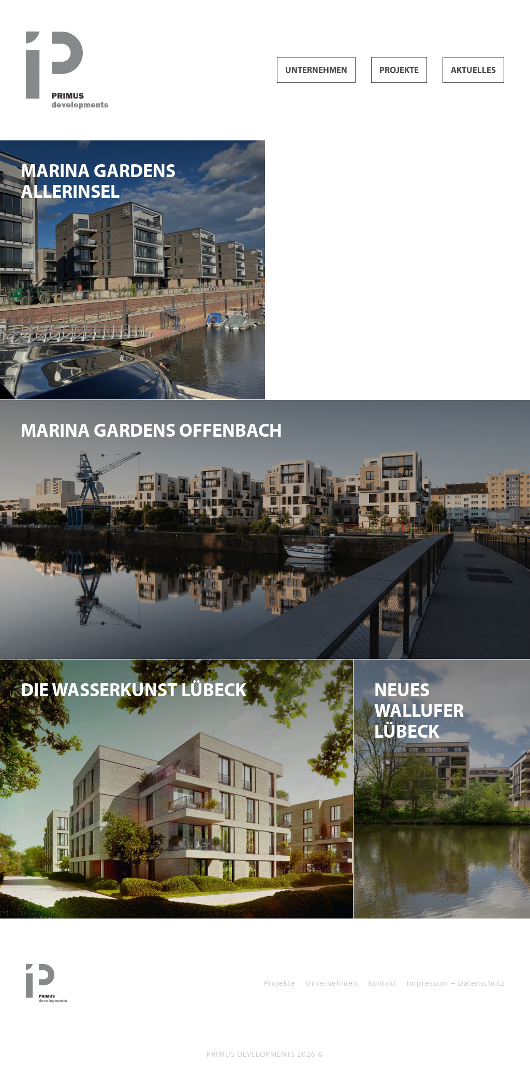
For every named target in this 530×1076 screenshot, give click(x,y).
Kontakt (382, 983)
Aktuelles (473, 70)
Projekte (399, 70)
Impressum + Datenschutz (455, 983)
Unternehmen (316, 70)
